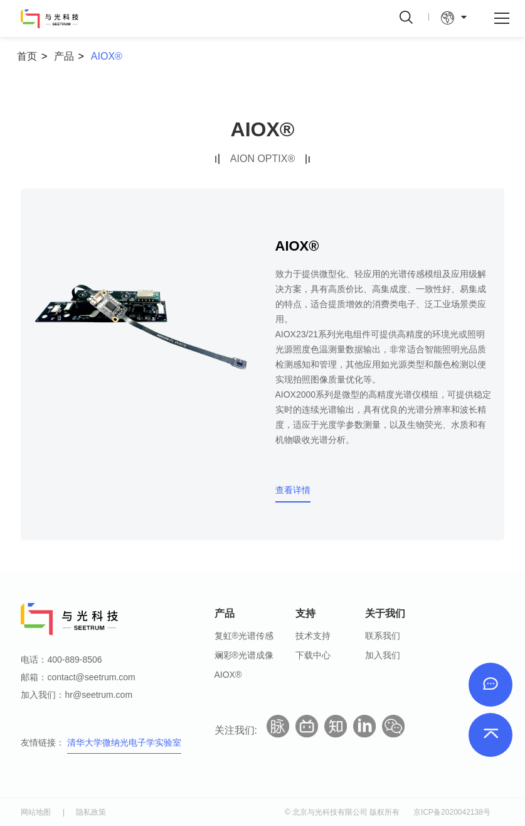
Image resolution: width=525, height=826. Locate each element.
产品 (64, 56)
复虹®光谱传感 (244, 636)
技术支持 (313, 636)
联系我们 (382, 636)
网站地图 (36, 812)
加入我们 (382, 655)
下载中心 (313, 655)
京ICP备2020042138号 (452, 812)
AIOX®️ (106, 56)
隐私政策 (91, 812)
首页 (27, 56)
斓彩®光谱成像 (244, 655)
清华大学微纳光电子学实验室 (124, 742)
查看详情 (292, 490)
